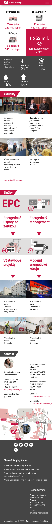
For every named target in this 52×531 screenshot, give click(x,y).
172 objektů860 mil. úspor (39, 18)
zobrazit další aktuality (13, 180)
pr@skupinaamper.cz (39, 512)
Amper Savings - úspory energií (17, 465)
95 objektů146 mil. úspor (13, 40)
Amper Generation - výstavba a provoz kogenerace (25, 480)
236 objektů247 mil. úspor (13, 18)
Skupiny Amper (20, 460)
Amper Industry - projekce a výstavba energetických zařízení (20, 474)
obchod (33, 396)
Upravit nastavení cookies (36, 521)
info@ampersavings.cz (13, 389)
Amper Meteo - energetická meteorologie (21, 469)
